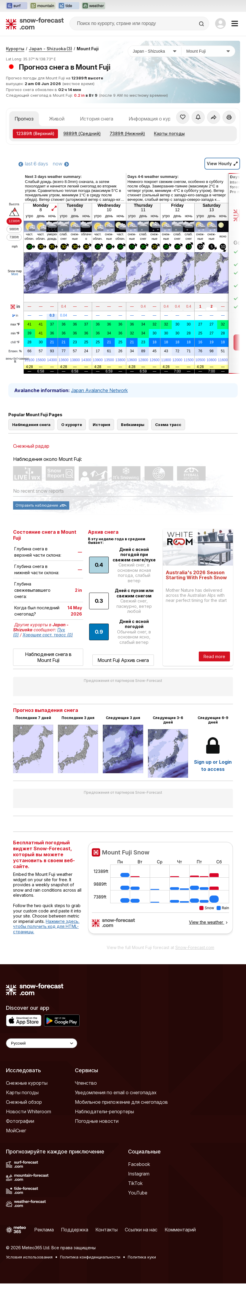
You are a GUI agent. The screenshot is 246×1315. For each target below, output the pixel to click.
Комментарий (180, 1230)
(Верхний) (35, 133)
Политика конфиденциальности (90, 1257)
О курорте (71, 424)
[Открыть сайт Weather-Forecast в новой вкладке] (93, 6)
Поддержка (74, 1230)
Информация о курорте (155, 119)
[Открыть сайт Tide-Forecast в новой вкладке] (68, 6)
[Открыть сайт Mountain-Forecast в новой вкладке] (43, 6)
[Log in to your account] (220, 23)
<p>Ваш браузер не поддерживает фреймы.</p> (160, 892)
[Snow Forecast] (35, 23)
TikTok (135, 1183)
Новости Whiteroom (28, 1111)
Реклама (44, 1230)
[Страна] (155, 51)
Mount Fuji (88, 48)
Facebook (139, 1164)
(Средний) (82, 133)
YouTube (137, 1193)
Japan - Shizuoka (50, 48)
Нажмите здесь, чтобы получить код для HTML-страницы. (46, 926)
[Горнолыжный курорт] (208, 51)
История (101, 424)
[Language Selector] (41, 1043)
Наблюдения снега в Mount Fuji (48, 657)
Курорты (15, 48)
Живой (56, 119)
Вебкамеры (132, 424)
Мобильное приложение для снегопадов (121, 1102)
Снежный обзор (24, 1102)
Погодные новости (97, 1121)
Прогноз (24, 119)
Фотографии (20, 1121)
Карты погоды (169, 133)
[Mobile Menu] (234, 23)
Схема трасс (168, 424)
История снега (96, 119)
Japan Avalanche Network (99, 390)
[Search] (202, 24)
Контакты (106, 1230)
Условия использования (29, 1257)
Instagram (138, 1174)
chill (15, 342)
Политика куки (142, 1257)
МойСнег (16, 1131)
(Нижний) (127, 133)
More (14, 274)
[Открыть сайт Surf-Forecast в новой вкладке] (16, 6)
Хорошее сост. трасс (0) (48, 634)
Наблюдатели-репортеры (104, 1111)
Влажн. (15, 351)
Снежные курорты (27, 1083)
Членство (86, 1083)
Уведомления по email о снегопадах (116, 1092)
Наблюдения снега (31, 424)
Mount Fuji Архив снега (123, 660)
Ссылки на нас (141, 1230)
